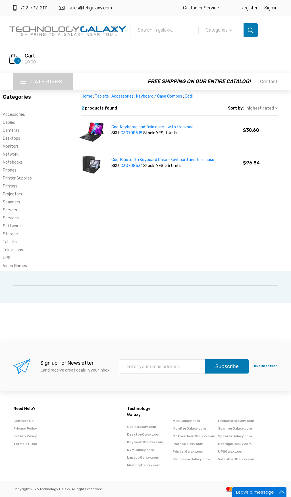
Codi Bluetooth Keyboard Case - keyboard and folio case (162, 159)
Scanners (11, 202)
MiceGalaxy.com (186, 421)
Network (10, 154)
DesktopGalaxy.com (144, 434)
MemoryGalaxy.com (143, 465)
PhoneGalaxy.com (187, 444)
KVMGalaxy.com (140, 450)
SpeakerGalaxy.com (235, 436)
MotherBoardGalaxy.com (193, 436)
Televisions (13, 250)
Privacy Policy (25, 428)
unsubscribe (266, 366)
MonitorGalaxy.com (189, 428)
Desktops (11, 138)
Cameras (11, 130)
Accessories (14, 114)
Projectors (12, 194)
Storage (10, 234)
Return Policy (25, 436)
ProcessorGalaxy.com (191, 459)
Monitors (11, 146)
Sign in (271, 8)
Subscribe (227, 366)
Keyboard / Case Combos (159, 96)
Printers (10, 186)
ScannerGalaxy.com (235, 428)
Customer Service (201, 8)
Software (12, 226)
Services (11, 218)
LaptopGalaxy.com (143, 457)
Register (249, 8)
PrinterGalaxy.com (188, 451)
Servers (10, 210)
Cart (30, 56)
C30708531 (131, 165)
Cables (9, 122)
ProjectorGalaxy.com (236, 421)
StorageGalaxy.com (234, 444)
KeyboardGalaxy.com (145, 442)
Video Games (15, 265)
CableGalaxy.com (141, 427)
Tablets (10, 242)
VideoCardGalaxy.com (236, 459)
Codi (189, 96)
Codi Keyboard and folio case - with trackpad (152, 127)
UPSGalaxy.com (231, 451)
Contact (269, 81)
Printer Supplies (17, 178)
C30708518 (131, 133)
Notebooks (13, 162)
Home (87, 96)
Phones (9, 170)
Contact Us (23, 421)
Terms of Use (25, 444)
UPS (7, 257)
